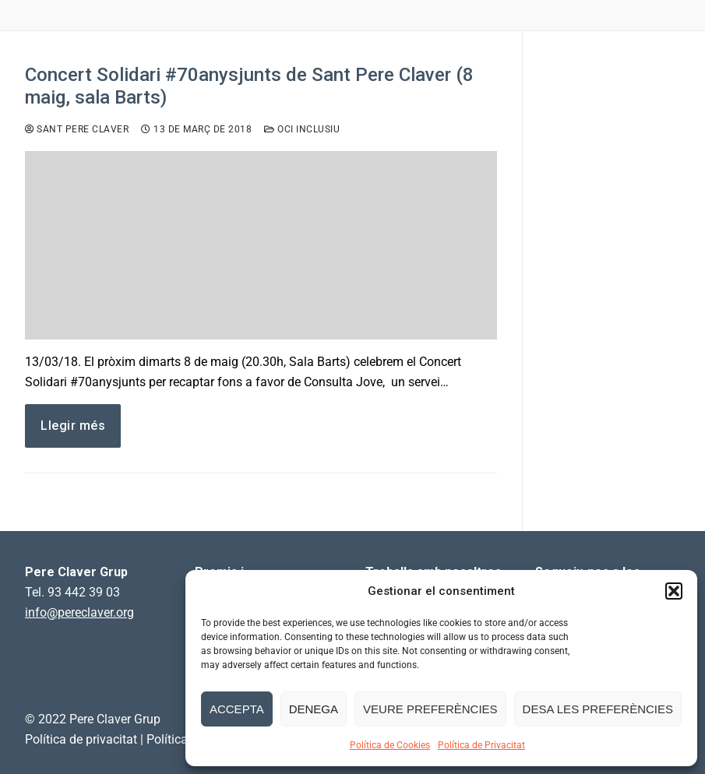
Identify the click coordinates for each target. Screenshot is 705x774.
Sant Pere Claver (77, 129)
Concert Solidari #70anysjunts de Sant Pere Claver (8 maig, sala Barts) (249, 86)
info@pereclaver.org (79, 612)
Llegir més (73, 425)
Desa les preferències (598, 709)
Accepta (237, 709)
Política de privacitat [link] (81, 739)
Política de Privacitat (481, 745)
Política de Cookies (390, 745)
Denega (313, 709)
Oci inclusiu (302, 129)
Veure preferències (430, 709)
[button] (674, 591)
